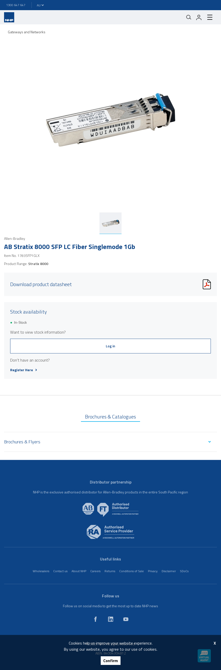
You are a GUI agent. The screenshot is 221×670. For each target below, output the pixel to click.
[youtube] (125, 619)
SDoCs (184, 571)
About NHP (79, 571)
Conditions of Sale (131, 571)
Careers (95, 571)
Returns (110, 571)
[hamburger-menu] (210, 17)
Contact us (60, 571)
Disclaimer (169, 571)
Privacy (153, 571)
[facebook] (95, 619)
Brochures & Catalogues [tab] (110, 416)
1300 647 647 (15, 5)
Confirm (110, 661)
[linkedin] (110, 619)
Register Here (23, 369)
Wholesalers (41, 571)
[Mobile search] (188, 17)
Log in (110, 346)
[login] (199, 17)
